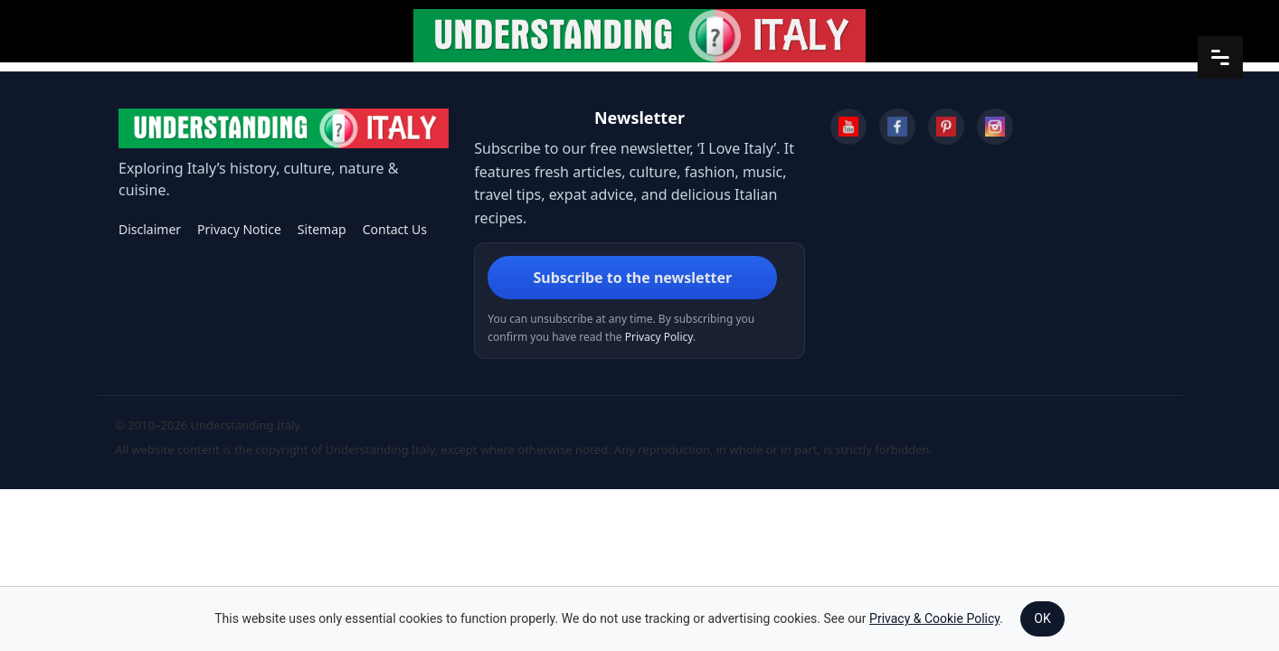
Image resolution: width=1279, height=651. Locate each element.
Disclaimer (149, 229)
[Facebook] (897, 126)
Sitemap (322, 229)
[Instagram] (995, 126)
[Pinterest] (946, 126)
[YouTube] (848, 126)
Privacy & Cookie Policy (934, 618)
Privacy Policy (659, 336)
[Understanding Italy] (283, 128)
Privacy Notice (239, 229)
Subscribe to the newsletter (632, 278)
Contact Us (395, 229)
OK (1042, 618)
